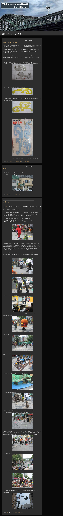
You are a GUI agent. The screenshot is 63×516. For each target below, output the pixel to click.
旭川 (8, 194)
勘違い (5, 168)
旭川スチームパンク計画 (12, 34)
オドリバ (6, 206)
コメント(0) (18, 161)
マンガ (14, 161)
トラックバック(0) (25, 161)
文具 (11, 161)
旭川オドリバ (6, 202)
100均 (8, 161)
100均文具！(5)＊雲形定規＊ (10, 42)
